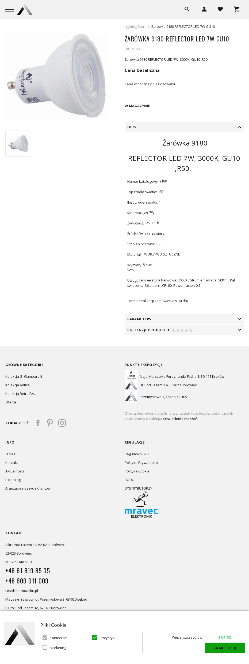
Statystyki (107, 637)
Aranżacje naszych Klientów (28, 488)
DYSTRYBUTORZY (138, 488)
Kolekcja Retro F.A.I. (20, 393)
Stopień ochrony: (141, 244)
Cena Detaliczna (142, 70)
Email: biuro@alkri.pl (21, 590)
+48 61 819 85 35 (27, 570)
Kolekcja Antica (17, 385)
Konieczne (58, 637)
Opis (131, 126)
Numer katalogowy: (143, 181)
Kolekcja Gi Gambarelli (23, 376)
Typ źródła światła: (142, 191)
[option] (57, 76)
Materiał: (134, 254)
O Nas (10, 454)
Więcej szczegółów (187, 637)
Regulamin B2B (137, 454)
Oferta (10, 402)
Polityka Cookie (137, 471)
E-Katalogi (13, 479)
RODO (130, 479)
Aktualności (14, 471)
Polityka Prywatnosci (141, 462)
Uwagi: (132, 280)
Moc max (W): (137, 212)
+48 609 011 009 (27, 580)
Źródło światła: (139, 233)
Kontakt (11, 462)
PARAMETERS (139, 318)
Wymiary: (134, 264)
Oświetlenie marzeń (179, 418)
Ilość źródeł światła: (142, 202)
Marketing (58, 647)
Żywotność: (136, 223)
